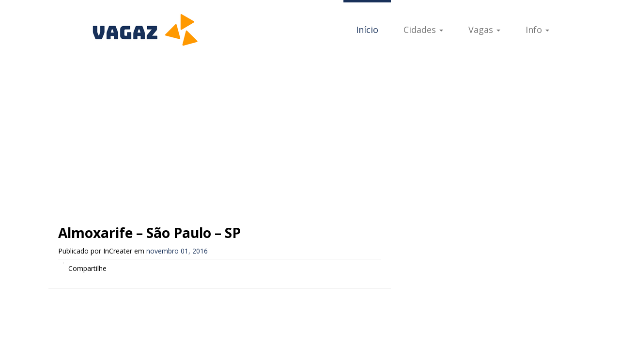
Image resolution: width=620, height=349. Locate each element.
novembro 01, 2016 (177, 250)
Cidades (423, 29)
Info (537, 29)
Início (367, 29)
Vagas (484, 29)
